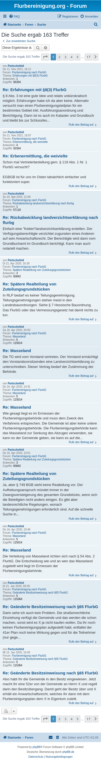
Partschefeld (16, 65)
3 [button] (65, 56)
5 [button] (77, 56)
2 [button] (59, 56)
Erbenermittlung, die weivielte (30, 141)
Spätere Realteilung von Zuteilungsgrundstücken (42, 269)
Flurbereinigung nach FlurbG (29, 72)
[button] (45, 57)
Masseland (19, 336)
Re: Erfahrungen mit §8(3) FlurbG (35, 89)
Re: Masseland (17, 350)
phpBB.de (68, 751)
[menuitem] (14, 16)
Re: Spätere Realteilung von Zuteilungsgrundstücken (29, 286)
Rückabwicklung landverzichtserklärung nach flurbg (43, 203)
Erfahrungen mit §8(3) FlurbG (30, 75)
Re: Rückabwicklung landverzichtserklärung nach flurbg (50, 220)
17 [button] (88, 56)
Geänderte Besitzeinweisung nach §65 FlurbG (40, 592)
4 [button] (71, 56)
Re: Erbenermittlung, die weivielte (35, 156)
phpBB (37, 747)
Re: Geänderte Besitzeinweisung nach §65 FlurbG (50, 606)
